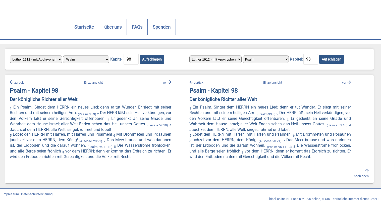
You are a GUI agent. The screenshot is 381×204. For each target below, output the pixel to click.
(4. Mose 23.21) (90, 141)
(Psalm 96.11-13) (99, 147)
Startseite (72, 27)
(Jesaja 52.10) (157, 125)
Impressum (11, 194)
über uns (101, 27)
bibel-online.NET (280, 199)
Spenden (150, 27)
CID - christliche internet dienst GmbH (351, 199)
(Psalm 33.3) (87, 114)
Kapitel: (117, 59)
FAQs (125, 27)
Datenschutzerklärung (36, 194)
